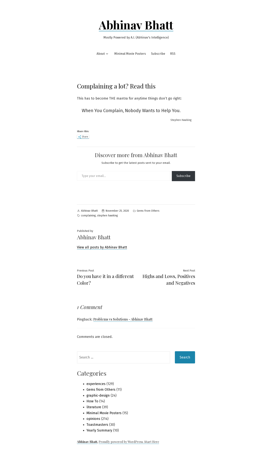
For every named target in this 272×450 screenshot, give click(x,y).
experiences (96, 384)
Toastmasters (97, 425)
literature (93, 407)
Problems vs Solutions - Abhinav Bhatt (123, 319)
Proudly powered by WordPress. (121, 442)
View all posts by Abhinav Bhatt (102, 247)
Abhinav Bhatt (136, 24)
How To (92, 401)
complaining (88, 215)
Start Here (151, 442)
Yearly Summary (99, 430)
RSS (172, 53)
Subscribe (158, 53)
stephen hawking (107, 215)
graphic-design (98, 395)
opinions (93, 419)
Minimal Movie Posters (130, 53)
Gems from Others (148, 210)
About (101, 53)
